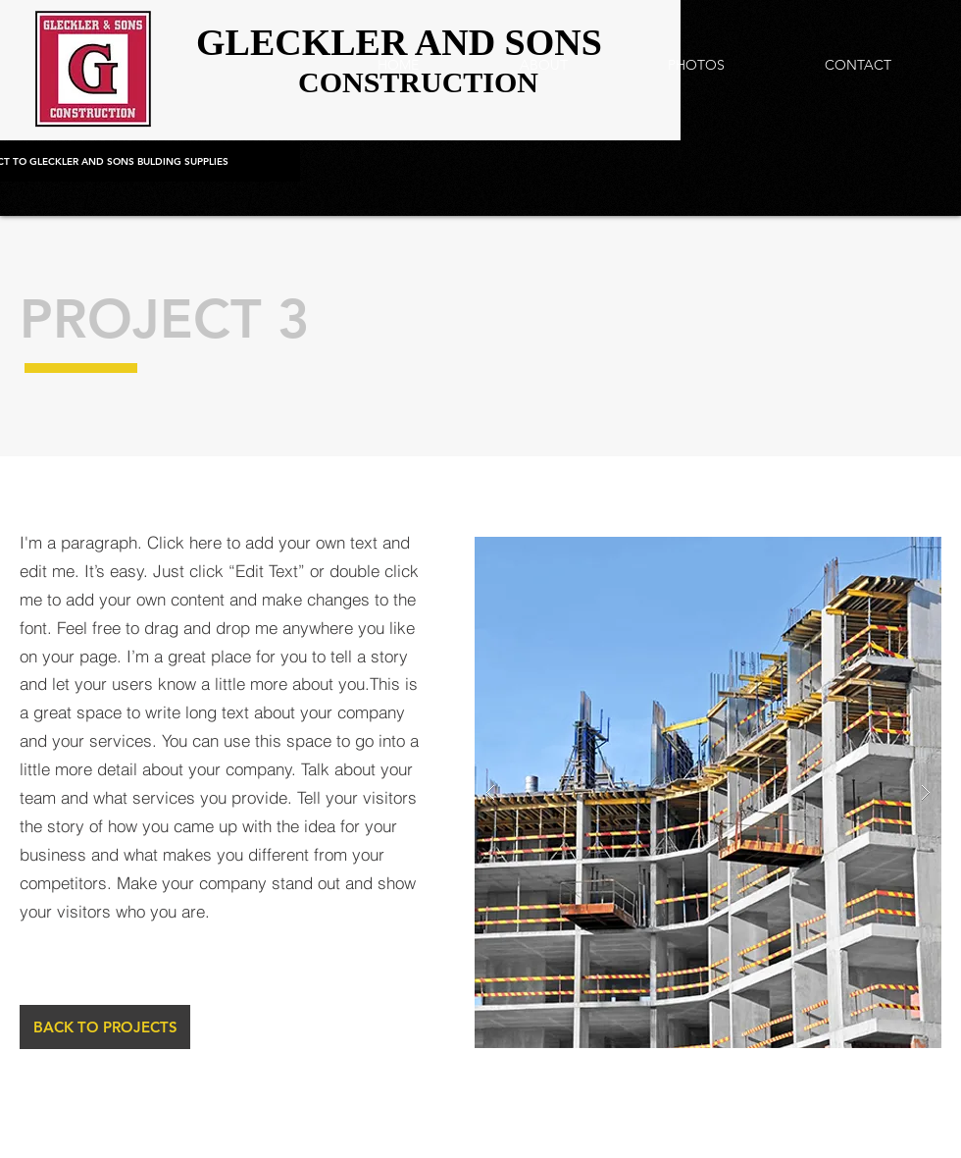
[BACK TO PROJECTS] (105, 1027)
